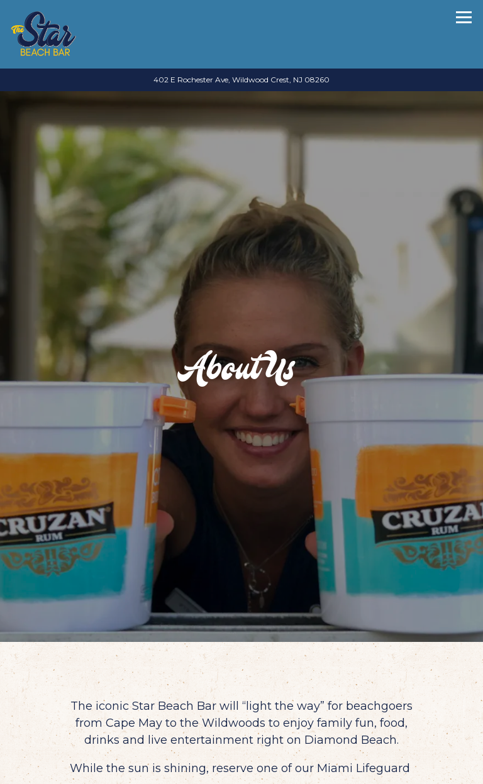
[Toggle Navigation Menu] (464, 17)
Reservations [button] (242, 743)
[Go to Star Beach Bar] (241, 80)
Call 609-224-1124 (241, 716)
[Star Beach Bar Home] (44, 34)
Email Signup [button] (241, 770)
